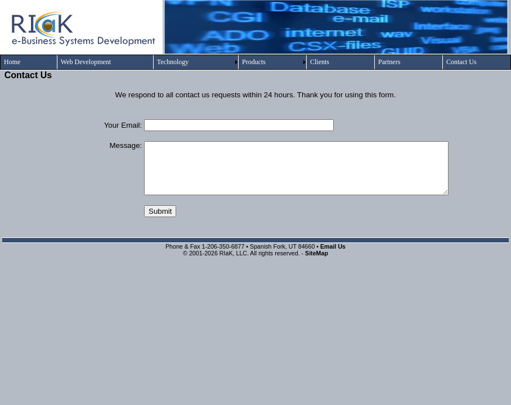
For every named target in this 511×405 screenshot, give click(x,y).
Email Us (333, 246)
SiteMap (316, 253)
